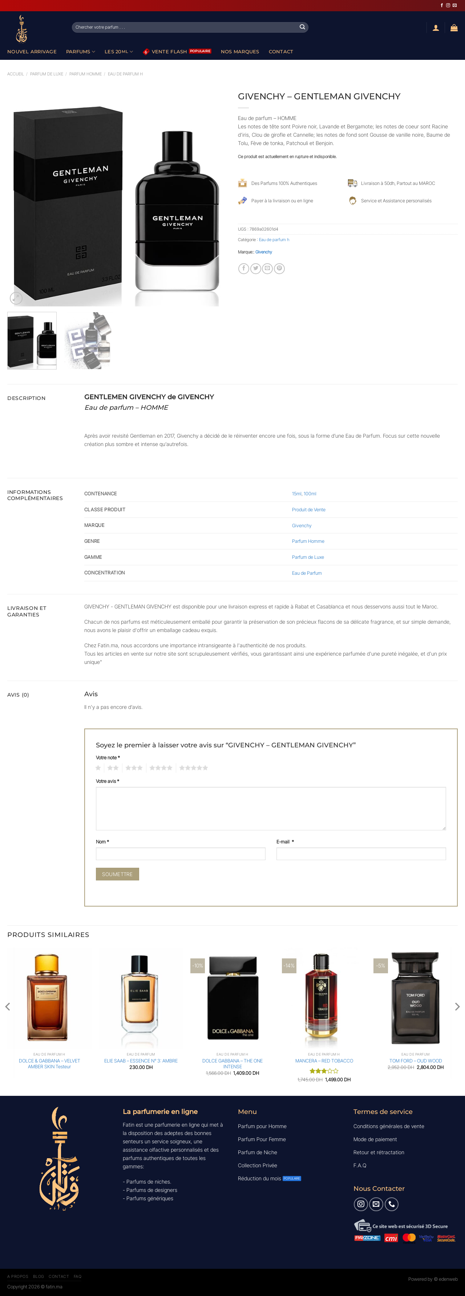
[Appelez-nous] (392, 1204)
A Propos (17, 1276)
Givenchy (263, 252)
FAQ (78, 1276)
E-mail (285, 842)
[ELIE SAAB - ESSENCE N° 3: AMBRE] (141, 998)
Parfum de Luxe (308, 557)
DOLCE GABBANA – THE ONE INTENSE (232, 1064)
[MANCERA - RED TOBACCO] (324, 998)
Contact (281, 51)
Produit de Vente (309, 509)
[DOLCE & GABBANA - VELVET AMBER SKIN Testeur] (49, 998)
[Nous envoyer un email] (455, 5)
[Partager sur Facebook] (243, 268)
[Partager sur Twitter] (255, 268)
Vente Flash (165, 51)
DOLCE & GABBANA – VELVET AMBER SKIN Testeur (49, 1064)
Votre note (108, 757)
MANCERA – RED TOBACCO (324, 1061)
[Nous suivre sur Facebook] (442, 5)
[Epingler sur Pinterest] (279, 268)
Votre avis (107, 781)
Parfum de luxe (46, 74)
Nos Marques (240, 51)
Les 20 (119, 51)
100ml (310, 493)
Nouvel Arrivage (32, 51)
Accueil (15, 74)
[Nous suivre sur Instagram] (448, 5)
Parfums (80, 51)
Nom (102, 842)
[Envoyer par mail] (267, 268)
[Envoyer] (302, 27)
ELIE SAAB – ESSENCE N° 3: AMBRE (141, 1061)
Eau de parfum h (125, 74)
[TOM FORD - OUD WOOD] (415, 998)
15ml (297, 493)
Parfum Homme (85, 74)
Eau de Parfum (307, 573)
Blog (38, 1276)
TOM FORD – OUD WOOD (415, 1061)
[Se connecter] (436, 28)
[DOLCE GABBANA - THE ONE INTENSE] (232, 998)
